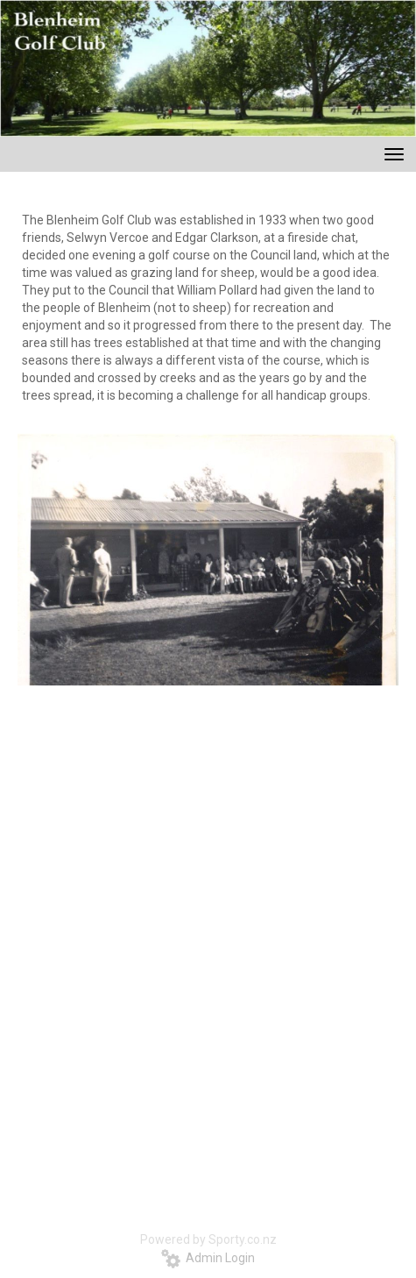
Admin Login (208, 1258)
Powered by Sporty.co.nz (208, 1239)
